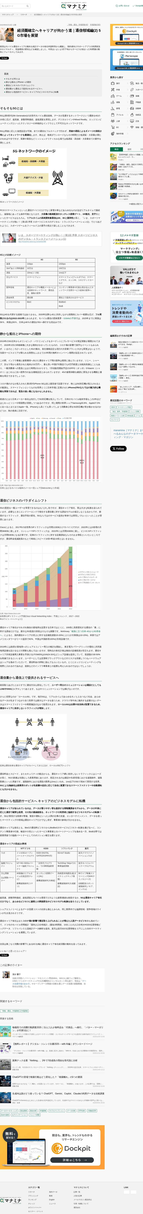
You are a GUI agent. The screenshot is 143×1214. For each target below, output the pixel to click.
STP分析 (81, 1111)
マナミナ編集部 (17, 1036)
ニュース (52, 1204)
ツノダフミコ (122, 392)
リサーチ (24, 15)
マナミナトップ (8, 15)
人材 (118, 121)
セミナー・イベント (35, 1211)
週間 (129, 149)
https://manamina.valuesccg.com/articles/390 (32, 242)
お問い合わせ (124, 6)
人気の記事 (78, 1196)
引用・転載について (81, 1204)
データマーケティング (9, 1111)
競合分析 (33, 1111)
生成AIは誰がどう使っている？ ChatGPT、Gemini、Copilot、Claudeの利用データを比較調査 (58, 1093)
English (52, 1200)
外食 (118, 90)
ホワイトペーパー (34, 1207)
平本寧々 (121, 160)
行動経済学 (92, 1111)
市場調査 (43, 1111)
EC (117, 127)
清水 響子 (16, 974)
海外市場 (119, 134)
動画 (50, 1196)
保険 (118, 102)
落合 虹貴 (16, 1103)
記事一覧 (77, 1192)
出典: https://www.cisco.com (10, 614)
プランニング (33, 1196)
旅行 (118, 83)
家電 (118, 108)
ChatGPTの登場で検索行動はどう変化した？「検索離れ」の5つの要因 (47, 1077)
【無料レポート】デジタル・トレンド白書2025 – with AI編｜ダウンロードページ (52, 1044)
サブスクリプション (56, 1111)
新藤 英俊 (15, 1069)
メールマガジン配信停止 (83, 1200)
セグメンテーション (19, 1115)
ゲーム (119, 96)
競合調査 (23, 1111)
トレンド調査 (35, 1115)
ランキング (32, 1200)
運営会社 (77, 1207)
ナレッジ (31, 1204)
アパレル (119, 115)
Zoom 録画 (5, 1115)
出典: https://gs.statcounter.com (11, 485)
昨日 (117, 149)
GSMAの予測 (70, 318)
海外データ (53, 1192)
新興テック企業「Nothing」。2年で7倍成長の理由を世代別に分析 (44, 1060)
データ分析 (71, 1111)
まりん (120, 189)
